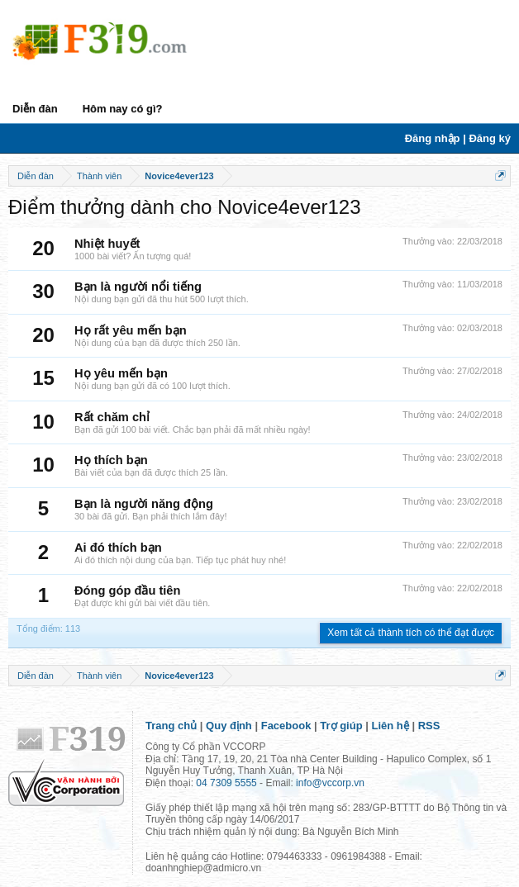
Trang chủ (171, 725)
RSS (429, 725)
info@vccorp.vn (330, 783)
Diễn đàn (35, 108)
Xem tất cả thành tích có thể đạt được (410, 632)
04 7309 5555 (226, 783)
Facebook (286, 725)
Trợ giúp (341, 725)
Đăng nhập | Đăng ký (458, 138)
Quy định (229, 725)
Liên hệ (390, 725)
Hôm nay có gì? (123, 108)
